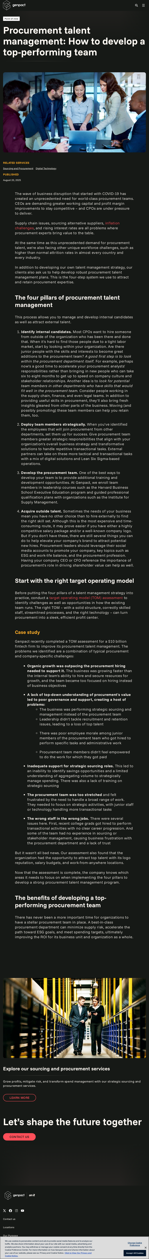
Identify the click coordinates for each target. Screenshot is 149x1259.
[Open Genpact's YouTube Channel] (22, 1211)
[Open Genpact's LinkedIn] (16, 1210)
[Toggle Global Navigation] (143, 5)
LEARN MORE (20, 1098)
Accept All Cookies (134, 1253)
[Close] (145, 1247)
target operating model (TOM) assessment (86, 597)
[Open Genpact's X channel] (4, 1210)
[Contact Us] (19, 1137)
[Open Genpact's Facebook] (10, 1210)
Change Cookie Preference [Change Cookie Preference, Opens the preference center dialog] (135, 1244)
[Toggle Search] (136, 5)
